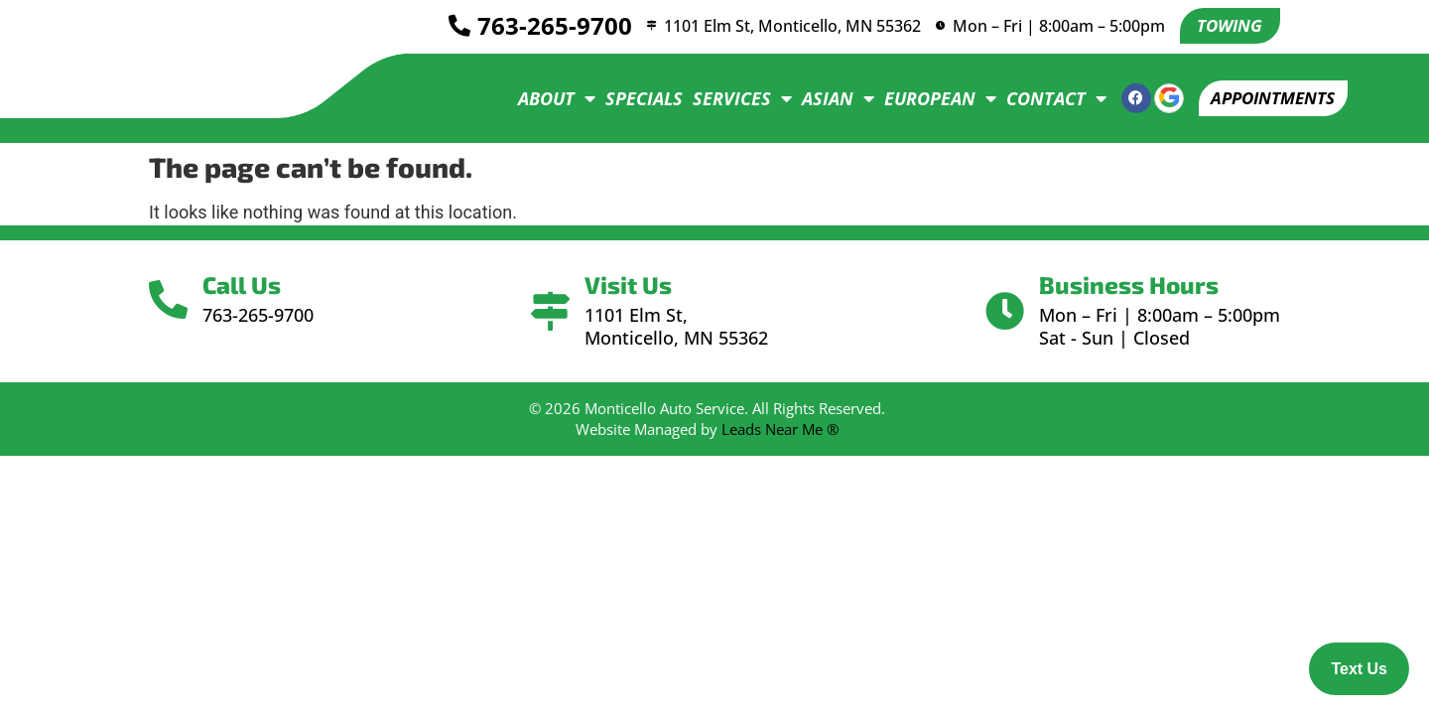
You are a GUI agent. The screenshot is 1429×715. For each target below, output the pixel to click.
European (927, 98)
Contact (1043, 98)
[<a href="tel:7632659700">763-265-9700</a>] (450, 27)
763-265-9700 (545, 26)
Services (729, 98)
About (544, 98)
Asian (825, 98)
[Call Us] (171, 299)
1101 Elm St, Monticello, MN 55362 (789, 26)
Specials (631, 98)
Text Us (1359, 668)
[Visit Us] (550, 311)
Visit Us (631, 284)
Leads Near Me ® (780, 429)
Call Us (247, 284)
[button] (1267, 98)
